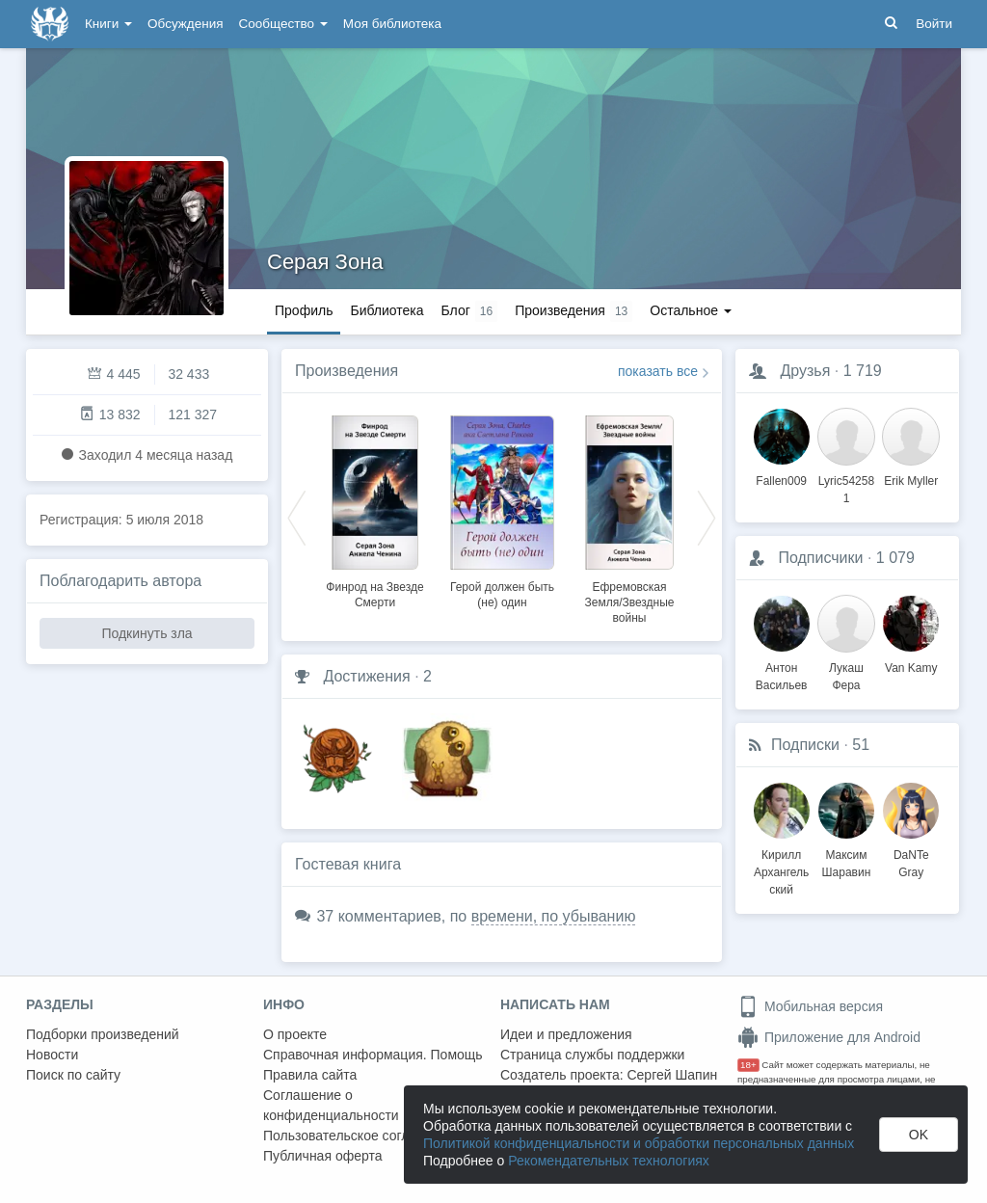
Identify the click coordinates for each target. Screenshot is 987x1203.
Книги (108, 23)
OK (918, 1134)
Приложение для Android (828, 1037)
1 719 (862, 370)
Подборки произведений (102, 1034)
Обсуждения (185, 23)
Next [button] (706, 516)
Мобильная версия (810, 1006)
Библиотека (386, 310)
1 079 (895, 557)
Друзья (805, 370)
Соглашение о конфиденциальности (331, 1105)
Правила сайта (310, 1075)
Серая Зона (325, 262)
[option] (375, 509)
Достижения (366, 676)
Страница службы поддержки (592, 1054)
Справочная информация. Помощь (373, 1054)
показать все (658, 371)
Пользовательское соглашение (360, 1135)
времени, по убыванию (553, 916)
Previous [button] (297, 516)
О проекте (295, 1034)
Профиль (304, 310)
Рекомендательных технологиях (608, 1160)
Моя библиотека (392, 23)
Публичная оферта (323, 1155)
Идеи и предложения (566, 1034)
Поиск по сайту (73, 1075)
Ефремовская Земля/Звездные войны (629, 602)
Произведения (346, 370)
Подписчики (820, 557)
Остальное (691, 310)
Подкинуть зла (146, 633)
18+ (748, 1064)
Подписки (805, 744)
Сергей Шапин (672, 1075)
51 (860, 744)
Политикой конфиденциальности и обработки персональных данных (638, 1143)
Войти (934, 23)
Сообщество (283, 23)
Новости (52, 1054)
